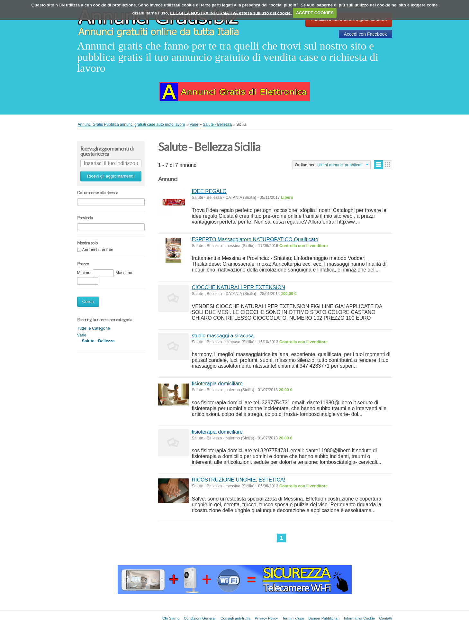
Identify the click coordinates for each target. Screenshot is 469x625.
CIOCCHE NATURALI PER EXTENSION (238, 287)
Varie (81, 335)
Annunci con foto (97, 250)
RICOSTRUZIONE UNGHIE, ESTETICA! (238, 480)
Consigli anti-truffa (235, 618)
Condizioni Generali (200, 618)
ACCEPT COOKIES (315, 12)
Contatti (385, 618)
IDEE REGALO (209, 191)
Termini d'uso (293, 618)
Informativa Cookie (359, 618)
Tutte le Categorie (93, 328)
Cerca (88, 301)
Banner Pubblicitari (323, 618)
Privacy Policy (266, 618)
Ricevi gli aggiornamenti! (110, 176)
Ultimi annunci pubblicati (339, 164)
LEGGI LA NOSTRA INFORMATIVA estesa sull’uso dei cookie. (231, 12)
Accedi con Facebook (365, 34)
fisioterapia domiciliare (217, 383)
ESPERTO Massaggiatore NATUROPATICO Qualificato (255, 239)
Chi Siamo (170, 618)
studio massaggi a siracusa (223, 335)
